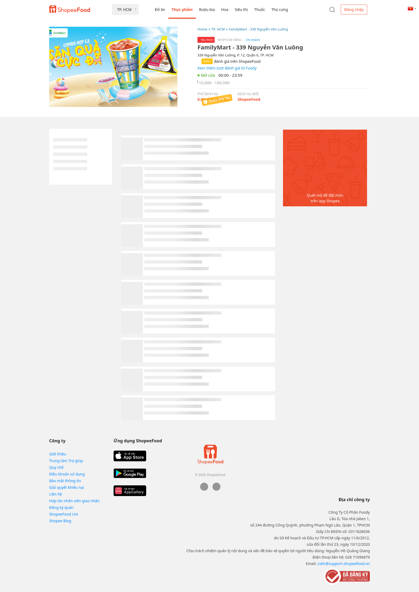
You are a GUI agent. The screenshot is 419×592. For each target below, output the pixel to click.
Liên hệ (55, 494)
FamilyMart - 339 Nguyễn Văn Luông (258, 29)
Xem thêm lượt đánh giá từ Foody (227, 68)
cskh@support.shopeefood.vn (343, 563)
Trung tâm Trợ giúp (66, 460)
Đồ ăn (160, 9)
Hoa (224, 9)
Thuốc (259, 9)
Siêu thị (241, 9)
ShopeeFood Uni (63, 514)
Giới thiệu (57, 453)
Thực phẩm (182, 9)
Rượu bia (207, 9)
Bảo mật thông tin (65, 480)
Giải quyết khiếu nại (66, 487)
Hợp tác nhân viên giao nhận (74, 500)
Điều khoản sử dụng (67, 474)
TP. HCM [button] (124, 9)
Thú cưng (279, 9)
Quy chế (56, 467)
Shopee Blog (60, 520)
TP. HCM (218, 29)
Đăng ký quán (61, 507)
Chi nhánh (253, 40)
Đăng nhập (354, 9)
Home (202, 29)
